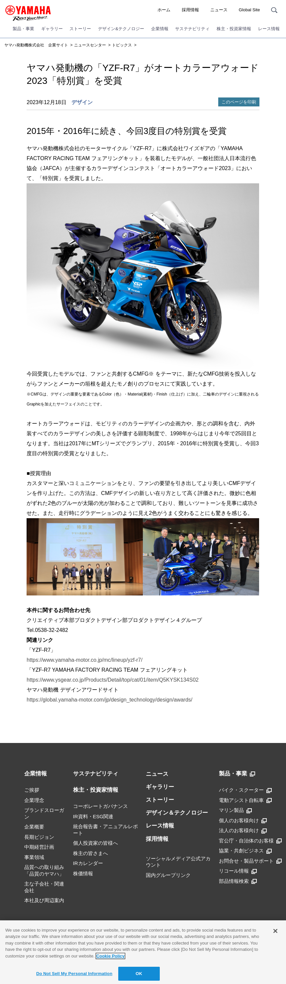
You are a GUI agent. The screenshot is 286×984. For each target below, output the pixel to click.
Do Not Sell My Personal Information (74, 973)
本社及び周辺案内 (44, 900)
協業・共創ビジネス (245, 851)
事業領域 (34, 857)
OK (139, 973)
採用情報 (190, 9)
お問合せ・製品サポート (250, 861)
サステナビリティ (192, 28)
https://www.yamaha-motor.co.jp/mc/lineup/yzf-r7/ (85, 660)
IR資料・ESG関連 (93, 816)
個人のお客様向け (243, 821)
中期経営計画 (39, 847)
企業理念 (34, 800)
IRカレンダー (88, 863)
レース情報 (269, 28)
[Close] (275, 931)
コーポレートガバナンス (100, 806)
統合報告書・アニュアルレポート (105, 830)
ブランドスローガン (44, 813)
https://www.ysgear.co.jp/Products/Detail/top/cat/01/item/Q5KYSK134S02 (113, 680)
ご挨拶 (31, 790)
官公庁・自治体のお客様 (250, 841)
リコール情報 (238, 871)
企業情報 (159, 28)
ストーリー (80, 28)
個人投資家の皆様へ (95, 843)
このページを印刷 (239, 101)
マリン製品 (235, 810)
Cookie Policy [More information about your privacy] (110, 955)
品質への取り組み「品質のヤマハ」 (44, 870)
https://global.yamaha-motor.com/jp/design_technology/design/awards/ (109, 700)
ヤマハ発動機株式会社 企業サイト (36, 45)
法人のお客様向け (243, 830)
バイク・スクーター (245, 790)
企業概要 (34, 827)
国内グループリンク (168, 875)
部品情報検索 (238, 881)
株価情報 (83, 873)
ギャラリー (52, 28)
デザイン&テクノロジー (121, 28)
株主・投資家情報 (234, 28)
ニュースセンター (90, 45)
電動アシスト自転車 (245, 800)
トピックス (122, 45)
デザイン (82, 102)
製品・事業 (23, 28)
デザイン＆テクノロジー (177, 813)
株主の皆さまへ (90, 853)
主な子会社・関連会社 (44, 887)
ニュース (219, 9)
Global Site (249, 9)
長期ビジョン (39, 837)
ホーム (163, 9)
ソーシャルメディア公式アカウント (178, 862)
